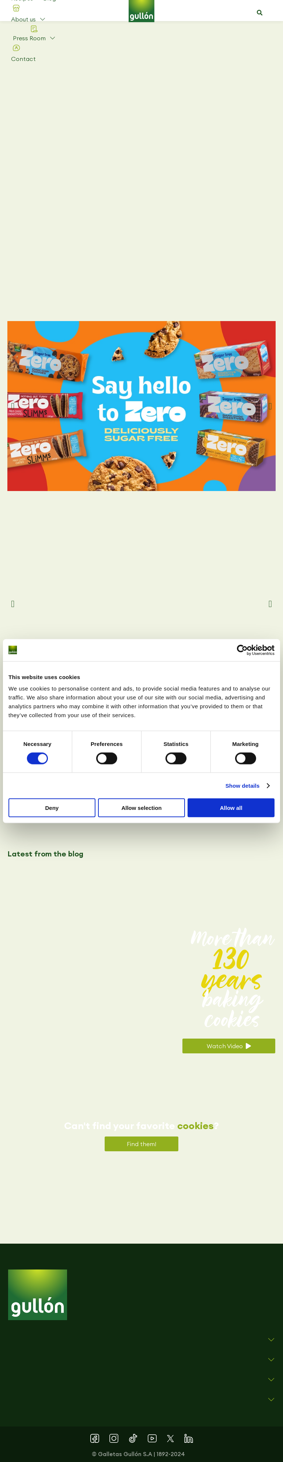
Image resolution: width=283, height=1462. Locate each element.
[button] (260, 13)
